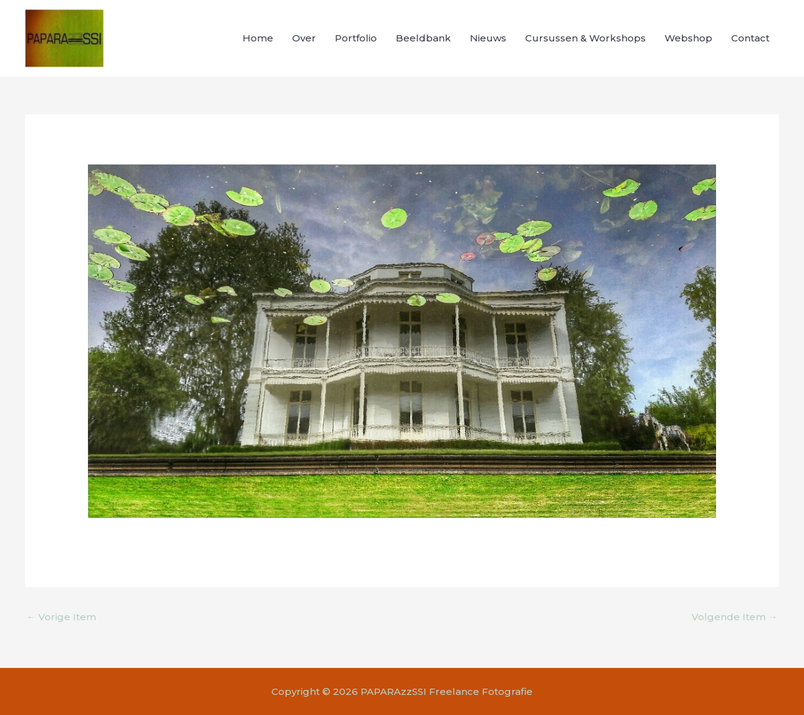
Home (257, 38)
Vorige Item (61, 617)
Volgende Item (735, 617)
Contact (750, 38)
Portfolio (356, 38)
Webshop (688, 38)
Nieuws (488, 38)
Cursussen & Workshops (585, 38)
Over (304, 38)
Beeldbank (423, 38)
